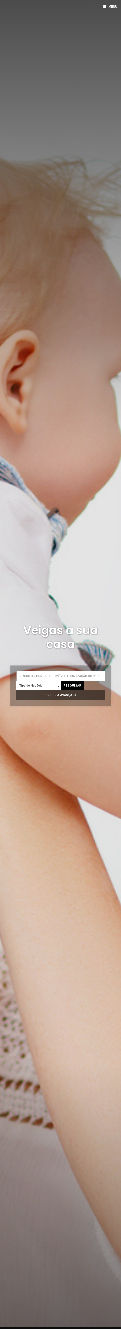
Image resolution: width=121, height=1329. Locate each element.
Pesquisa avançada (61, 695)
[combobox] (38, 685)
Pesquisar (72, 685)
